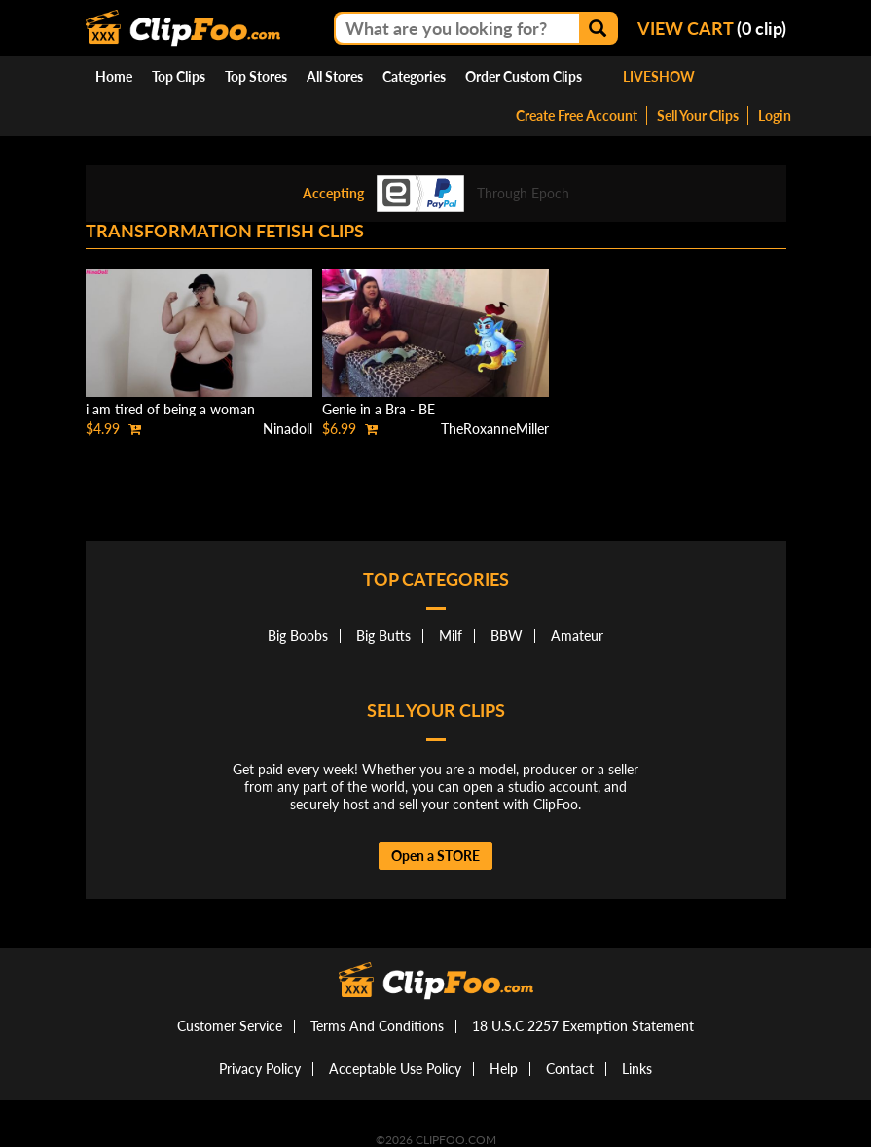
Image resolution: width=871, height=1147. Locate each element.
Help (504, 1068)
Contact (570, 1068)
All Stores (335, 76)
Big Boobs (298, 635)
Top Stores (256, 76)
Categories (414, 76)
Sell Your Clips (698, 115)
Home (113, 76)
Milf (450, 635)
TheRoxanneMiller (495, 428)
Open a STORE (435, 855)
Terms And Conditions (377, 1026)
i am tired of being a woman (170, 409)
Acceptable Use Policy (395, 1068)
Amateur (577, 635)
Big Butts (383, 635)
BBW (506, 635)
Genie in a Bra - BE (378, 409)
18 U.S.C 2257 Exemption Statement (583, 1026)
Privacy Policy (260, 1068)
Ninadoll (287, 428)
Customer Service (229, 1026)
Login (774, 115)
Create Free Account (576, 115)
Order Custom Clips (523, 76)
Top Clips (178, 76)
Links (637, 1068)
